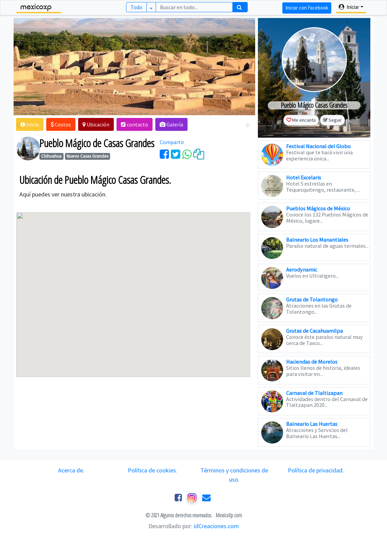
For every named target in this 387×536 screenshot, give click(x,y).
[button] (30, 124)
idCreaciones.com (216, 526)
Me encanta (304, 120)
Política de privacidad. (316, 470)
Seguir (335, 120)
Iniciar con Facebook (306, 7)
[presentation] (19, 125)
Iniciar (349, 7)
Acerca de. (71, 470)
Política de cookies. (153, 470)
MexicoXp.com (228, 515)
